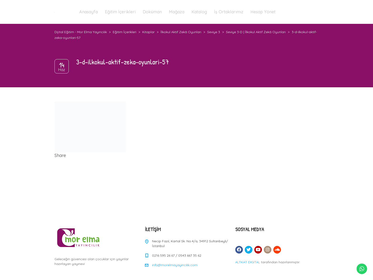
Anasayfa (88, 12)
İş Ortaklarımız (228, 12)
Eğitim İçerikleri (120, 12)
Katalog (199, 12)
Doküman (152, 12)
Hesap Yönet (262, 12)
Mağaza (176, 12)
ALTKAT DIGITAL (247, 262)
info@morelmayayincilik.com (174, 265)
